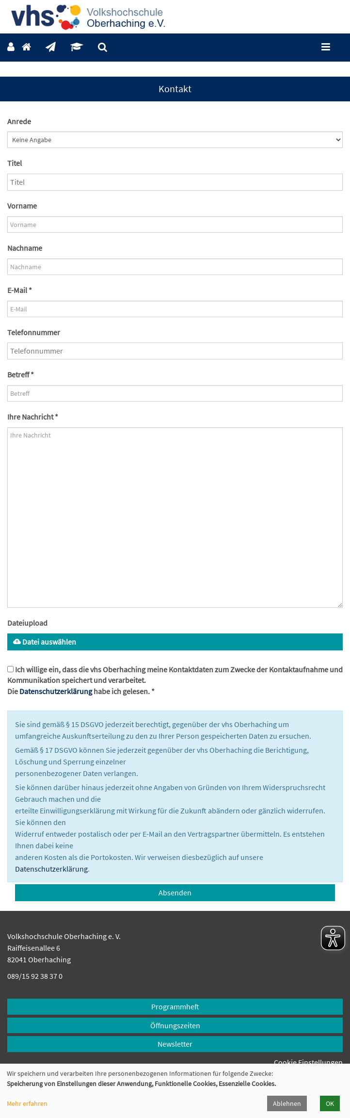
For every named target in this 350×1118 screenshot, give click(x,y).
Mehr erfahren (27, 1103)
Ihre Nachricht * (32, 416)
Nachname (24, 248)
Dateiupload (27, 623)
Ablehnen (287, 1103)
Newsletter (175, 1044)
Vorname (22, 206)
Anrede (19, 121)
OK (330, 1103)
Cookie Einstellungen (308, 1062)
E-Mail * (19, 290)
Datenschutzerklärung (55, 691)
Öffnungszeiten (175, 1025)
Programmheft (175, 1006)
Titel (14, 163)
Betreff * (20, 374)
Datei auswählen (44, 642)
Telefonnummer (33, 332)
